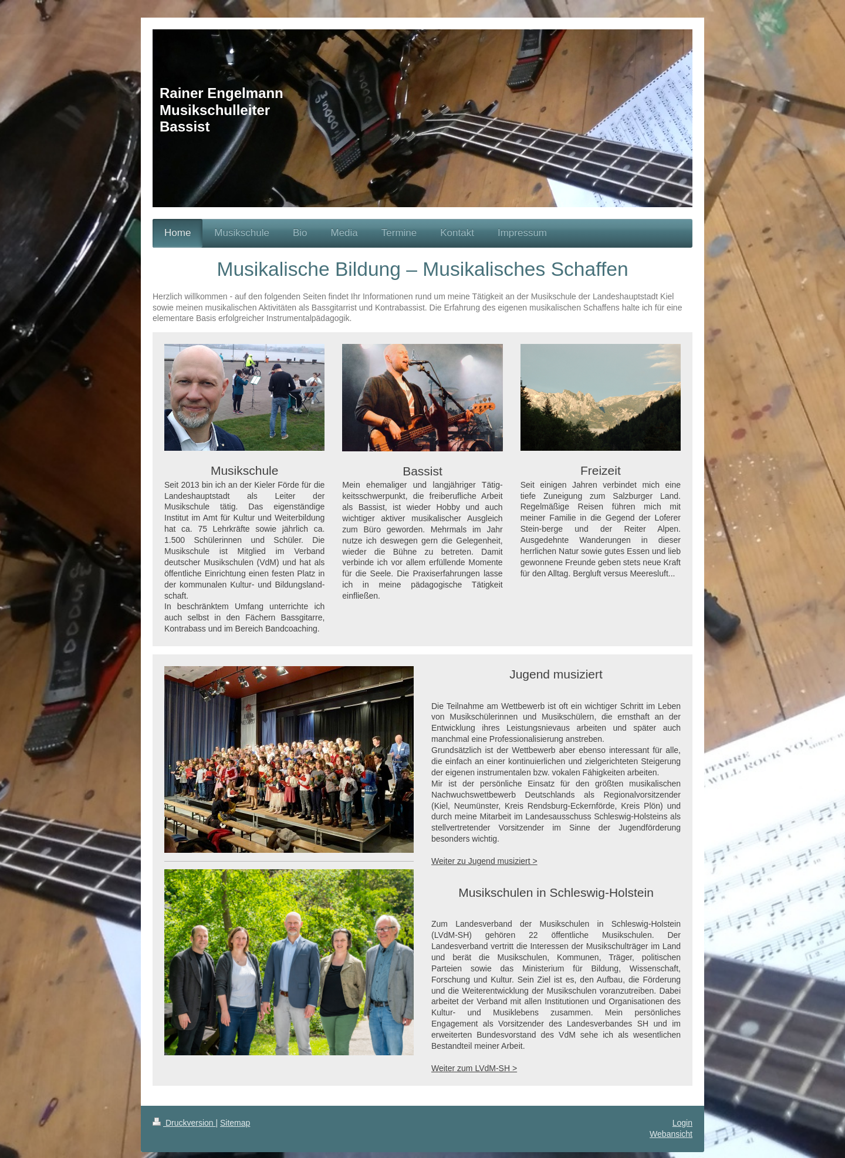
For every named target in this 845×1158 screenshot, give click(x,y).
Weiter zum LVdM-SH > (474, 1068)
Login (682, 1122)
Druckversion (184, 1122)
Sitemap (235, 1122)
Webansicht (671, 1134)
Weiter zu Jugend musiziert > (484, 861)
